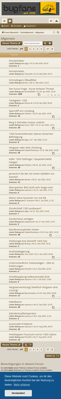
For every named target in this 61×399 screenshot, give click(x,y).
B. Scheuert (29, 201)
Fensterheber (16, 60)
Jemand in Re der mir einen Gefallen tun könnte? (31, 175)
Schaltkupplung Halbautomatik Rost (29, 276)
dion (26, 83)
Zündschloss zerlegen (21, 218)
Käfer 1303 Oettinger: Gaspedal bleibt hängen (30, 160)
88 (52, 95)
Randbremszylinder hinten (24, 229)
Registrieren (31, 26)
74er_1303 (28, 254)
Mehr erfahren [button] (22, 384)
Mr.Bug (27, 244)
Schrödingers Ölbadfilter (23, 80)
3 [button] (33, 48)
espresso (28, 190)
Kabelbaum (15, 301)
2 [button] (30, 48)
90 (59, 95)
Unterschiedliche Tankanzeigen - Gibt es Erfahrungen (31, 264)
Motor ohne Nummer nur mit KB (27, 197)
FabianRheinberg (31, 150)
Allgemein (8, 38)
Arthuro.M (28, 103)
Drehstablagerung (19, 251)
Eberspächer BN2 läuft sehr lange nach (31, 187)
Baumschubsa (30, 293)
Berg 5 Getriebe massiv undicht (26, 122)
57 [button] (48, 48)
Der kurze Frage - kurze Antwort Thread (31, 88)
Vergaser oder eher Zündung (25, 147)
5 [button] (41, 48)
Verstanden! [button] (18, 393)
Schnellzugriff (5, 21)
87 (48, 95)
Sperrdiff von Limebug (21, 110)
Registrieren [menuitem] (57, 21)
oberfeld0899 (29, 92)
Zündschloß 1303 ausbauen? (25, 208)
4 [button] (37, 48)
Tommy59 (28, 74)
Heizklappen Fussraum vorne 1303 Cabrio (32, 334)
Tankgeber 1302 (18, 100)
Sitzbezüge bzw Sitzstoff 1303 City (28, 241)
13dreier (27, 114)
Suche (6, 26)
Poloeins (27, 165)
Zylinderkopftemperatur (22, 313)
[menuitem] (58, 32)
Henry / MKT (29, 125)
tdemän (27, 180)
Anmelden (18, 26)
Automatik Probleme (20, 323)
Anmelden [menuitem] (52, 21)
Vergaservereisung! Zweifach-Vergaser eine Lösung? (33, 288)
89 (55, 95)
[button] (21, 49)
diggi (26, 63)
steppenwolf (29, 222)
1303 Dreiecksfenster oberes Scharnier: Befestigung (31, 135)
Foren (10, 21)
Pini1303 (27, 269)
